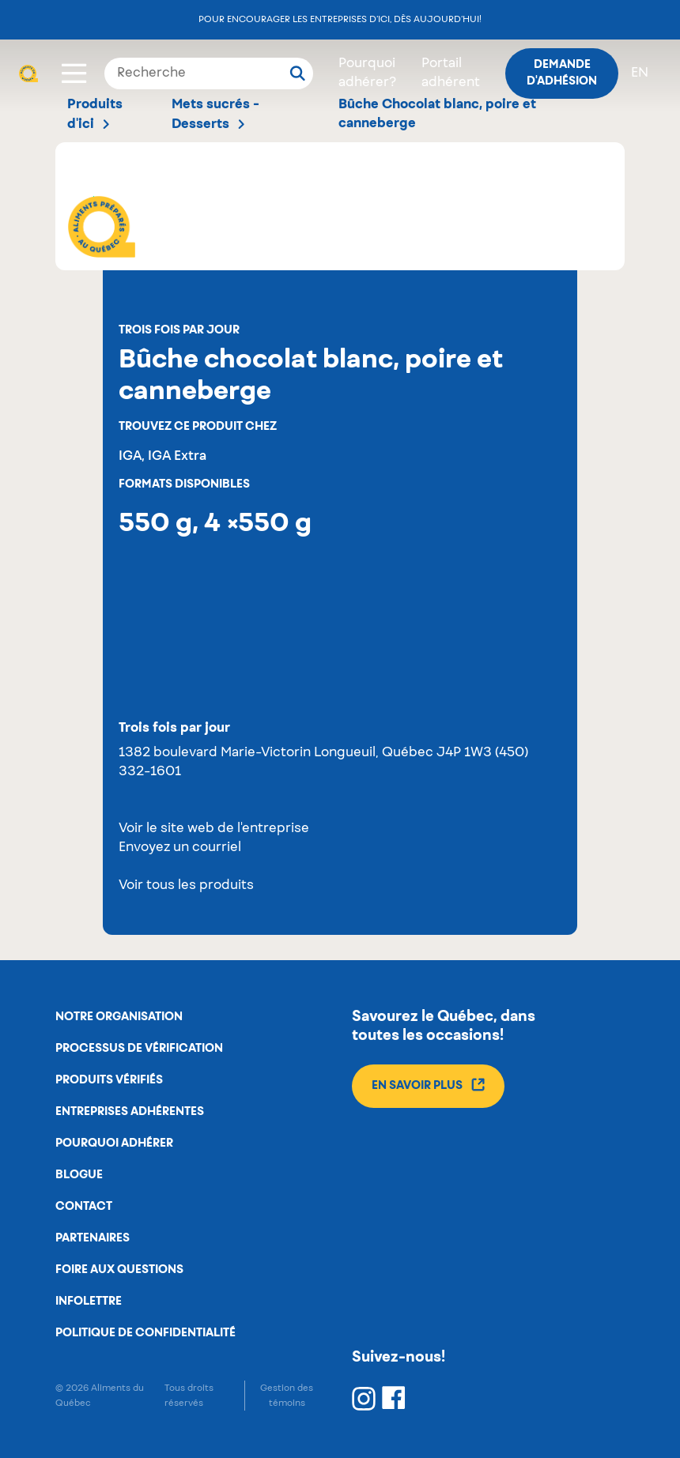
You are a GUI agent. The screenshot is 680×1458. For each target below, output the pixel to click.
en (639, 73)
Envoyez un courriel (180, 848)
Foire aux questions (119, 1269)
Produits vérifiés (109, 1080)
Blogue (79, 1175)
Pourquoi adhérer (114, 1143)
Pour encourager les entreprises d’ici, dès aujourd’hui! (340, 19)
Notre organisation (119, 1017)
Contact (83, 1206)
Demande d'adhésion (562, 73)
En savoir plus (428, 1084)
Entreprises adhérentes (129, 1111)
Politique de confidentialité (145, 1333)
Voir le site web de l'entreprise (214, 829)
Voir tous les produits (186, 886)
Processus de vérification (139, 1048)
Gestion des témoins (286, 1395)
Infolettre (88, 1301)
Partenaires (92, 1238)
